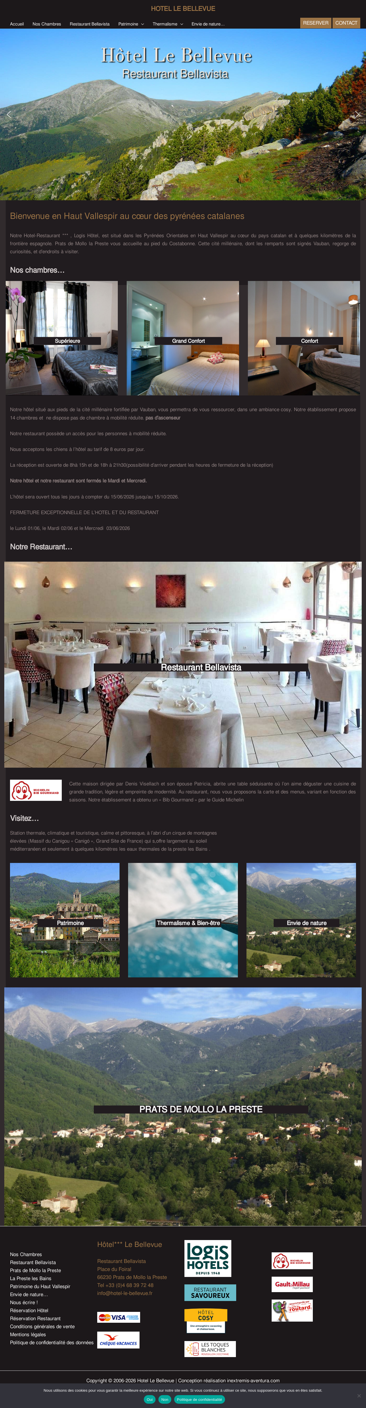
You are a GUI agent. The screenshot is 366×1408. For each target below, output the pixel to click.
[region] (183, 114)
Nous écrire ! (24, 1302)
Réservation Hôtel (29, 1310)
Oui (150, 1399)
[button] (141, 24)
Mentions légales (28, 1334)
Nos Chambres (26, 1254)
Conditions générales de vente (42, 1326)
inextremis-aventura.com (253, 1380)
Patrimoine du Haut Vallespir (40, 1286)
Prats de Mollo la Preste (35, 1270)
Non (164, 1399)
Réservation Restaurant (35, 1318)
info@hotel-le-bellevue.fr (124, 1293)
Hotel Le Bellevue (183, 9)
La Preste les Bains (30, 1278)
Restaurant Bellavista (33, 1262)
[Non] (359, 1396)
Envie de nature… (29, 1294)
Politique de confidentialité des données (52, 1342)
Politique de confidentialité (199, 1399)
